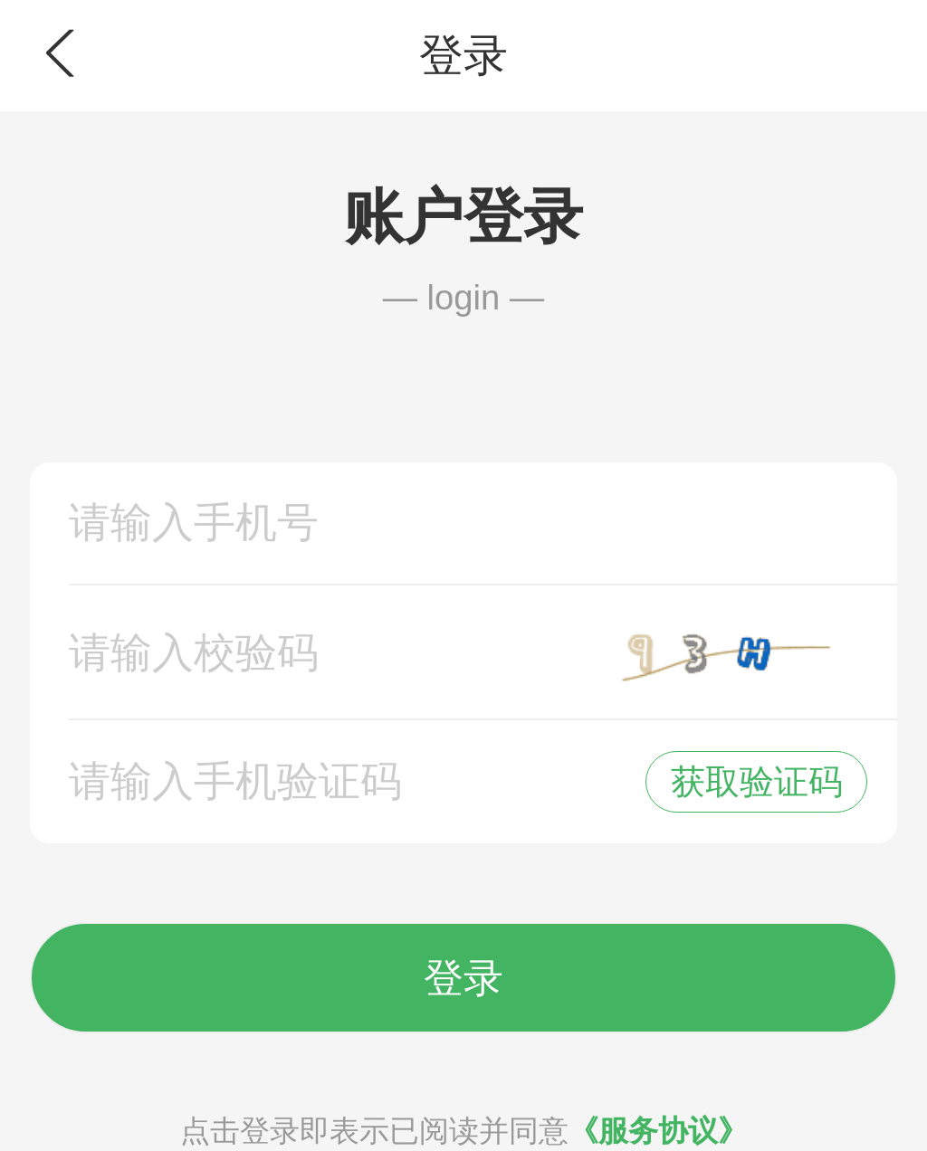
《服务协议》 (658, 1130)
